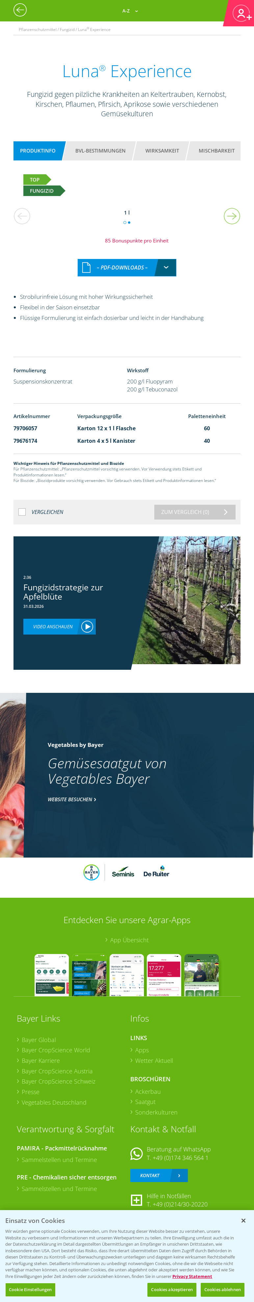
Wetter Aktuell (154, 1060)
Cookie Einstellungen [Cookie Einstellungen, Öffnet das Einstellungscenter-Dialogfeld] (30, 1289)
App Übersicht (129, 940)
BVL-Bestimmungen (100, 150)
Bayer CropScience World (56, 1050)
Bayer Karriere (41, 1060)
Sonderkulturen (156, 1112)
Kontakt (149, 1175)
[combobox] (127, 267)
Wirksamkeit (162, 150)
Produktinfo (38, 150)
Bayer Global (39, 1040)
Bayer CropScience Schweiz (58, 1081)
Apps (142, 1050)
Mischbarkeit (217, 150)
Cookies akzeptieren (171, 1289)
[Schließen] (243, 1220)
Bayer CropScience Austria (57, 1071)
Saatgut (145, 1102)
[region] (127, 1256)
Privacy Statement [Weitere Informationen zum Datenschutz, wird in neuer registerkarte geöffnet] (192, 1276)
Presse (30, 1092)
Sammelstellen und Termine (59, 1160)
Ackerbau (148, 1091)
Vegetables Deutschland (54, 1102)
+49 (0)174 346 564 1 (181, 1158)
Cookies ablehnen (222, 1289)
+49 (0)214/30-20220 (180, 1204)
